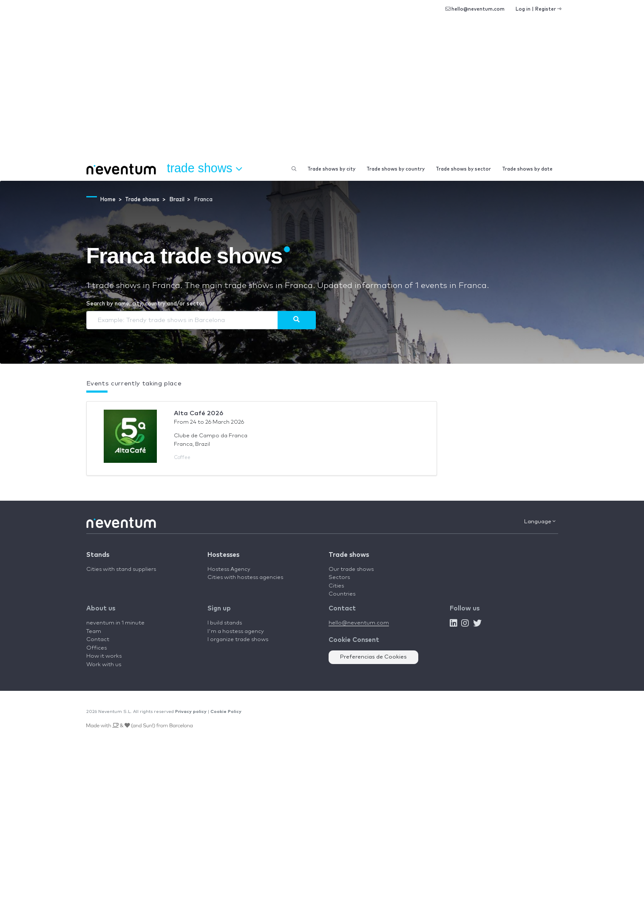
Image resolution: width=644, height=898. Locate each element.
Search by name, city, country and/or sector (145, 304)
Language (540, 522)
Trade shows (349, 555)
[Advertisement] (322, 93)
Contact (97, 639)
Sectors (339, 577)
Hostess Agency (228, 569)
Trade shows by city (331, 169)
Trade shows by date (527, 169)
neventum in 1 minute (115, 623)
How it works (104, 656)
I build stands (224, 623)
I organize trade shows (237, 639)
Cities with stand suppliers (121, 569)
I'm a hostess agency (235, 631)
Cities (336, 586)
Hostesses (223, 555)
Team (93, 631)
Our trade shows (351, 569)
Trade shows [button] (204, 168)
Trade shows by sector (463, 169)
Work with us (103, 664)
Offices (96, 648)
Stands (97, 555)
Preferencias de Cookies (373, 657)
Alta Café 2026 (198, 413)
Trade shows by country (395, 169)
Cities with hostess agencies (245, 577)
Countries (342, 594)
